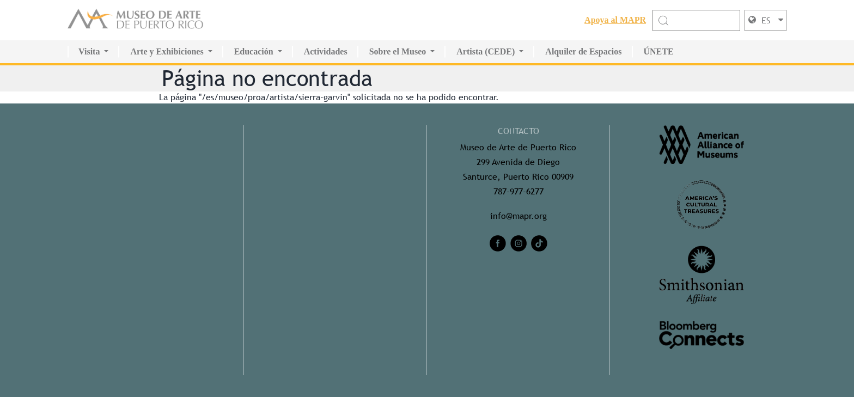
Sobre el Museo (397, 51)
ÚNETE (659, 51)
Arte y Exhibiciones (166, 51)
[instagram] (518, 243)
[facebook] (498, 243)
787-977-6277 (518, 191)
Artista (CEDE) (485, 51)
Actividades (325, 51)
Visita (89, 51)
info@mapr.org (518, 216)
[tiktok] (539, 243)
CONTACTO (518, 131)
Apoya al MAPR (615, 20)
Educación (253, 51)
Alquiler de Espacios (583, 51)
